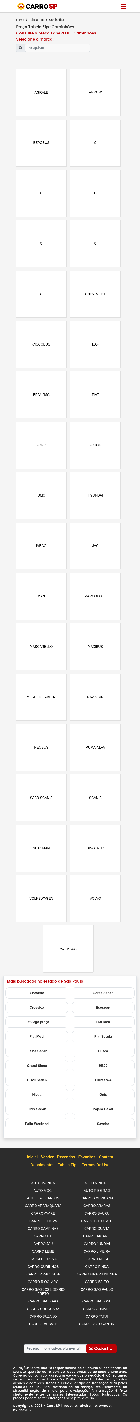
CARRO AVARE (43, 1217)
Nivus (37, 1099)
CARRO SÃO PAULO (97, 1291)
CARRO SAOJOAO (43, 1302)
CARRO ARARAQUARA (43, 1209)
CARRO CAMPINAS (43, 1232)
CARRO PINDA (97, 1269)
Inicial (32, 1161)
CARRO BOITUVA (43, 1224)
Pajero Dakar (103, 1113)
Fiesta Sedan (37, 1055)
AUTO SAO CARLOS (43, 1202)
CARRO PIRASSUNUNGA (97, 1276)
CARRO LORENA (43, 1261)
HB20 (103, 1070)
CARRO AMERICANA (96, 1202)
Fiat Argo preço (36, 1026)
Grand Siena (37, 1070)
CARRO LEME (43, 1254)
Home (20, 19)
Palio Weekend (37, 1128)
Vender (47, 1161)
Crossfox (37, 1012)
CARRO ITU (43, 1239)
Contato (106, 1161)
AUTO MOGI (43, 1195)
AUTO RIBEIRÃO (97, 1195)
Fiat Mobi (37, 1041)
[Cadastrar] (101, 1348)
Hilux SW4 (103, 1084)
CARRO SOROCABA (43, 1310)
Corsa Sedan (103, 997)
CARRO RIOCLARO (43, 1283)
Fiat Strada (103, 1041)
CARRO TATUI (97, 1317)
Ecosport (103, 1012)
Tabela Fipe (36, 19)
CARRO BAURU (96, 1217)
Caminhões (56, 19)
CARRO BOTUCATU (97, 1224)
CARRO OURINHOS (43, 1269)
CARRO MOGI (97, 1261)
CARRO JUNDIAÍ (97, 1246)
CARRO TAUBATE (43, 1324)
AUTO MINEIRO (97, 1187)
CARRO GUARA (96, 1232)
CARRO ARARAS (96, 1209)
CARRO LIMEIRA (96, 1254)
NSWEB (24, 1409)
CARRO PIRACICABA (43, 1276)
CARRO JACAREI (97, 1239)
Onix (103, 1099)
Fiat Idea (103, 1026)
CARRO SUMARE (97, 1310)
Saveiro (103, 1128)
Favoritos (87, 1161)
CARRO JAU (43, 1246)
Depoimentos (43, 1169)
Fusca (103, 1055)
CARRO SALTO (97, 1283)
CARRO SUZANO (43, 1317)
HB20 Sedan (37, 1084)
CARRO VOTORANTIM (97, 1324)
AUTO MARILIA (43, 1187)
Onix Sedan (37, 1113)
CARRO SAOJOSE (97, 1302)
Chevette (37, 997)
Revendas (66, 1161)
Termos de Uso (96, 1169)
